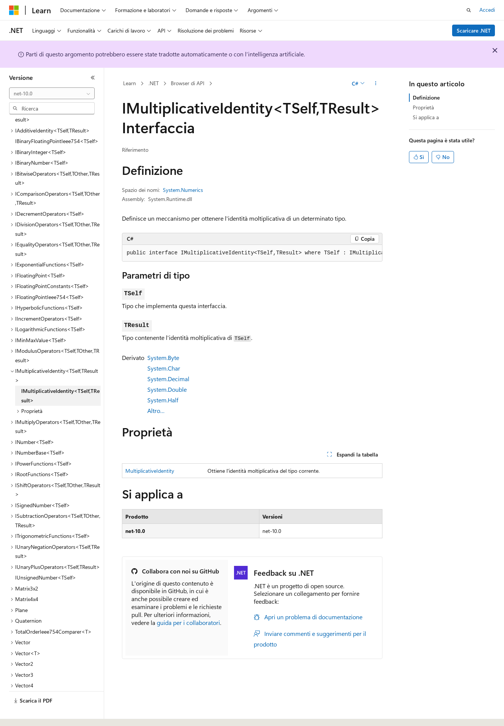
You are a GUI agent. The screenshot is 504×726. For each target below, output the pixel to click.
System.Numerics (183, 189)
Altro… (156, 410)
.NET (153, 83)
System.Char (163, 368)
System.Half (162, 400)
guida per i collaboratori (188, 622)
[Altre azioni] (375, 84)
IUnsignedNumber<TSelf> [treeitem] (45, 556)
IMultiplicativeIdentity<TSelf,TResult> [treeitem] (60, 374)
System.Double (167, 389)
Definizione (426, 97)
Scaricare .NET (474, 30)
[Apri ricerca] (468, 10)
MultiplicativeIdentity (149, 470)
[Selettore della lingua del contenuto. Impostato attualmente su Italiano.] (25, 713)
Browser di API (187, 83)
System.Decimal (168, 379)
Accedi (487, 9)
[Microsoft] (14, 10)
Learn (129, 83)
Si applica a (426, 117)
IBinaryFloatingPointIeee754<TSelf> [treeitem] (56, 120)
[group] (252, 253)
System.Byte (163, 357)
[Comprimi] (93, 77)
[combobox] (52, 93)
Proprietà (423, 107)
